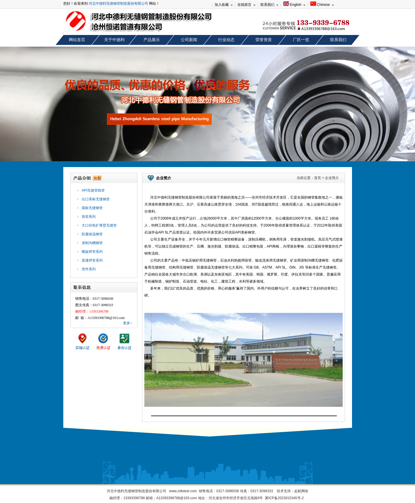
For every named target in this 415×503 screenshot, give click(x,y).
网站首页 (77, 40)
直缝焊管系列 (92, 260)
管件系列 (89, 269)
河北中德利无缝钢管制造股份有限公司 (118, 3)
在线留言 (244, 5)
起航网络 (301, 491)
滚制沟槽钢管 (92, 243)
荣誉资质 (263, 40)
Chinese (320, 5)
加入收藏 (222, 5)
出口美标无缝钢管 (96, 199)
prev (9, 106)
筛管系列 (89, 217)
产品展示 (151, 40)
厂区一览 (301, 40)
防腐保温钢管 (92, 234)
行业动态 (226, 40)
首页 (317, 178)
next (405, 106)
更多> (127, 323)
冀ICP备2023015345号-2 (284, 498)
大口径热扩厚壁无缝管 (99, 225)
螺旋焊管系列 (92, 252)
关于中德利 (114, 40)
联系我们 (267, 5)
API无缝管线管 (93, 190)
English (292, 5)
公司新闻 (189, 40)
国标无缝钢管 (92, 208)
